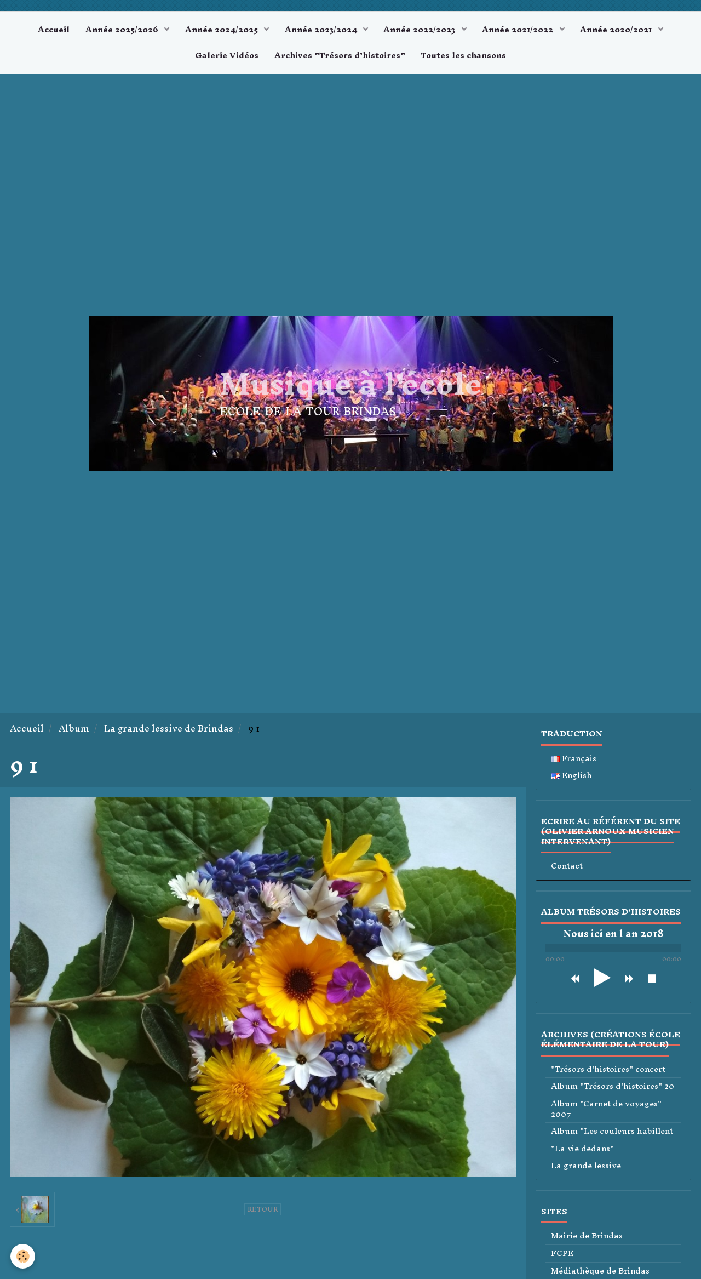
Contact (567, 868)
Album (74, 730)
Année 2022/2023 (421, 30)
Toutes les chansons (464, 57)
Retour (263, 1211)
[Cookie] (23, 1256)
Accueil (51, 30)
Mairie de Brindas (587, 1238)
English (571, 777)
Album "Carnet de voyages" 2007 (606, 1110)
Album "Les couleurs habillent (612, 1132)
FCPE (562, 1255)
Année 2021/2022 (521, 30)
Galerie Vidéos (226, 57)
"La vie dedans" (582, 1150)
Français (573, 760)
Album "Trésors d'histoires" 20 (612, 1088)
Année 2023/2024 (322, 30)
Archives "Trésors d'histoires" (339, 57)
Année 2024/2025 (221, 30)
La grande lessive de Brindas (168, 730)
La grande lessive (586, 1167)
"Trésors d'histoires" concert (608, 1071)
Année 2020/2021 (620, 30)
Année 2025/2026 (121, 30)
